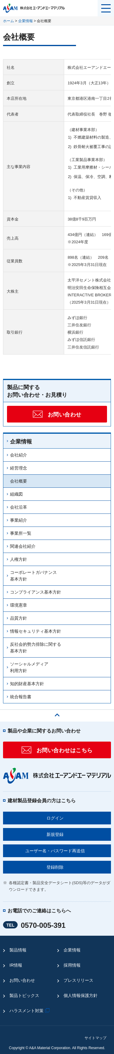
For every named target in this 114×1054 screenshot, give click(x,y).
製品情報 (17, 950)
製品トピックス (24, 995)
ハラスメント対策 (30, 1010)
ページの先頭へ (57, 713)
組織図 (16, 494)
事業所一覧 (20, 533)
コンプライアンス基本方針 (35, 592)
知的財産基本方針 (27, 683)
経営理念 (18, 468)
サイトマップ (95, 1038)
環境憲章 (18, 605)
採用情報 (72, 965)
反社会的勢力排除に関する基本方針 (35, 647)
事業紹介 (18, 520)
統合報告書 (20, 696)
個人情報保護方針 (81, 995)
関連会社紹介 (23, 546)
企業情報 (25, 21)
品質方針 (18, 618)
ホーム (8, 21)
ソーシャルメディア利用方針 (29, 667)
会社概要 (18, 481)
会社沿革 (18, 507)
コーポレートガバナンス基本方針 (33, 575)
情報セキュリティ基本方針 (35, 631)
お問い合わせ (22, 980)
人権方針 (18, 559)
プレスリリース (78, 980)
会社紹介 (18, 455)
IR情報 (15, 965)
